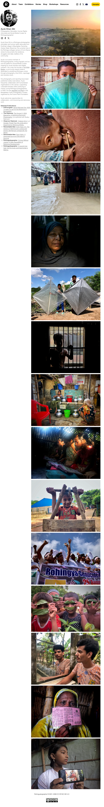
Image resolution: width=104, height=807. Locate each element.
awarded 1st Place (18, 90)
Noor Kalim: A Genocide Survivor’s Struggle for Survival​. (14, 136)
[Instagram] (77, 4)
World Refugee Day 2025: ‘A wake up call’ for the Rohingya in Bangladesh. (16, 109)
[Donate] (95, 4)
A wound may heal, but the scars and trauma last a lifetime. (15, 148)
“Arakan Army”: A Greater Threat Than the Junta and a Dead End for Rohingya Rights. (16, 123)
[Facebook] (80, 4)
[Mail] (86, 4)
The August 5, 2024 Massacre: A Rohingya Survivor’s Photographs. (15, 115)
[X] (83, 4)
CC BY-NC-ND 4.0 (63, 794)
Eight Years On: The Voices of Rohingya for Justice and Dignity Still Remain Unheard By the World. (16, 130)
